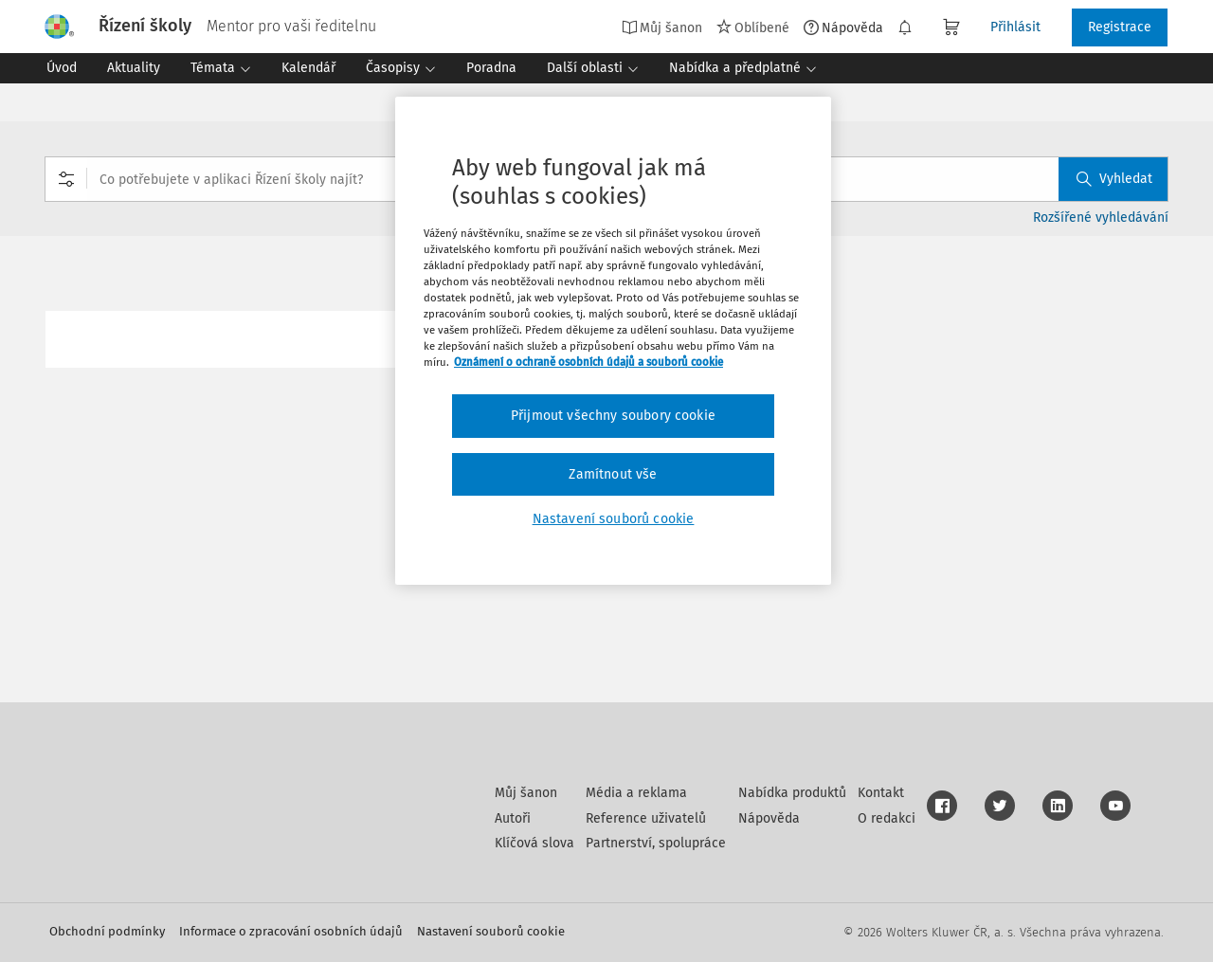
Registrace (1119, 27)
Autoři (513, 818)
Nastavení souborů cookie (491, 931)
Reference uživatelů (646, 818)
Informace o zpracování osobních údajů (291, 931)
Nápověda (843, 27)
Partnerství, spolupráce (656, 843)
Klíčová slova (534, 843)
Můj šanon (662, 27)
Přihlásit (1015, 27)
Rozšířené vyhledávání (1100, 217)
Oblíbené (752, 27)
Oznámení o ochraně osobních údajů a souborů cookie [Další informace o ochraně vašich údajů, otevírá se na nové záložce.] (588, 362)
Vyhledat (1114, 179)
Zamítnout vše (613, 474)
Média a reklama (636, 793)
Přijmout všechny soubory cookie (613, 416)
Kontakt (881, 793)
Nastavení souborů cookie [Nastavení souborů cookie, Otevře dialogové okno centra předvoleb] (614, 519)
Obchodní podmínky (107, 931)
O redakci (886, 818)
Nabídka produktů (792, 793)
